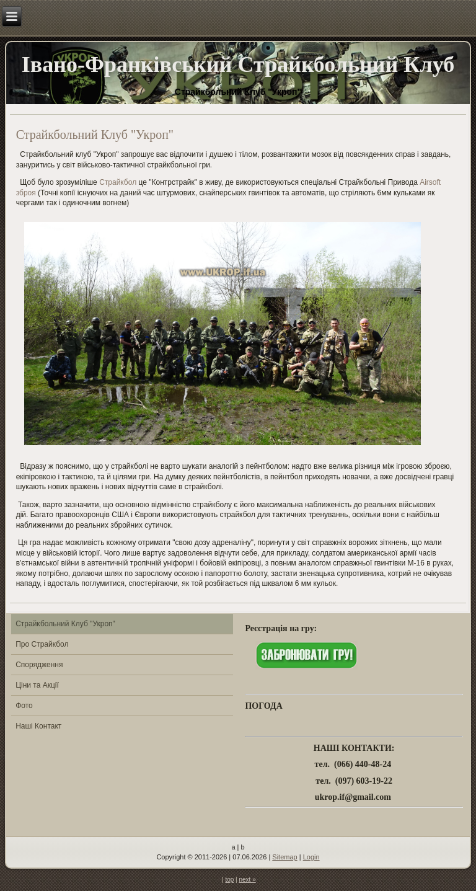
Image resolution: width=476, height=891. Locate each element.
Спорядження (39, 664)
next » (247, 879)
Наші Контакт (38, 726)
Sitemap (284, 857)
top (229, 879)
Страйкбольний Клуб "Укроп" (65, 623)
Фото (24, 705)
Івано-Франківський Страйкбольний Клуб (238, 64)
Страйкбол (117, 182)
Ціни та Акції (37, 685)
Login (311, 857)
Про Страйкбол (41, 644)
